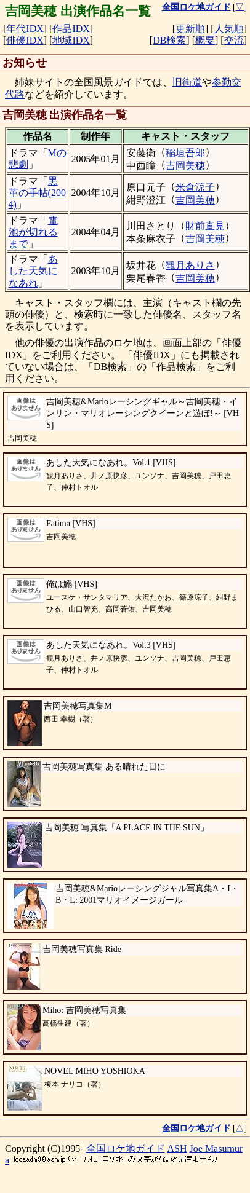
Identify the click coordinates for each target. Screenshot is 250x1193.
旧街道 (187, 82)
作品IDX (70, 28)
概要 (205, 40)
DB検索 (169, 40)
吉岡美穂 (185, 165)
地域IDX (70, 40)
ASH (177, 1148)
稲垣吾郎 (185, 153)
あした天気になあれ (33, 271)
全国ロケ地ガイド (125, 1148)
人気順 (229, 28)
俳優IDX (24, 40)
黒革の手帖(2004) (37, 193)
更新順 (190, 28)
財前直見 (205, 226)
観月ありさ (190, 265)
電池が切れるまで (33, 232)
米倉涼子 (195, 187)
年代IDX (24, 28)
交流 (234, 40)
